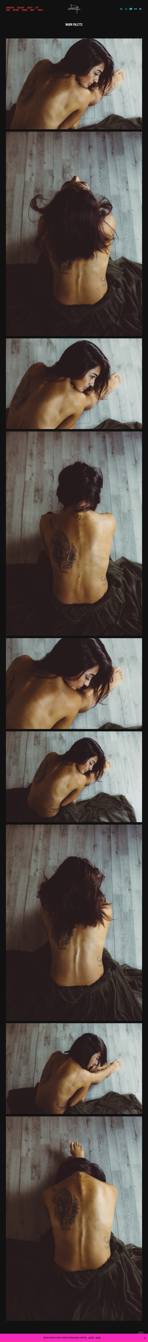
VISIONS (24, 10)
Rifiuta (98, 1338)
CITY (36, 7)
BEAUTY (30, 7)
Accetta (91, 1338)
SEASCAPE (20, 7)
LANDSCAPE (10, 7)
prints (40, 10)
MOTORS (16, 10)
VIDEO (8, 10)
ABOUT (32, 10)
